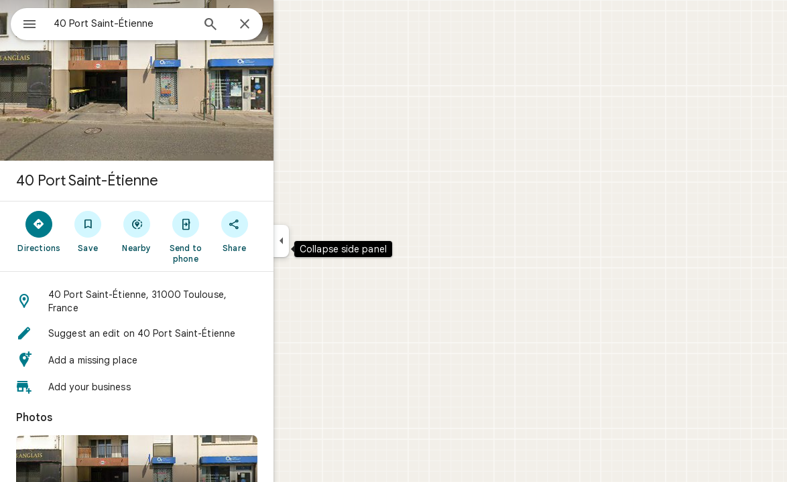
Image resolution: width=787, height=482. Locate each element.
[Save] (136, 231)
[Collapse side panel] (329, 241)
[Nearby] (185, 231)
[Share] (282, 231)
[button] (185, 301)
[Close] (293, 25)
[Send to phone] (233, 236)
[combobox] (157, 23)
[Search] (259, 25)
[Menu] (24, 23)
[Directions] (87, 231)
